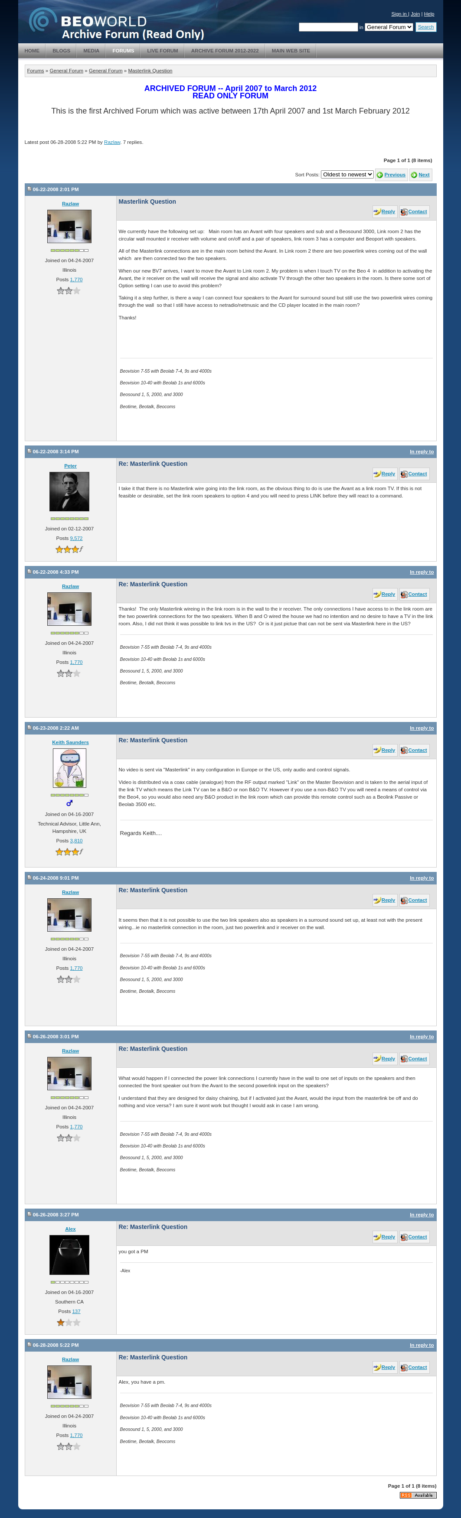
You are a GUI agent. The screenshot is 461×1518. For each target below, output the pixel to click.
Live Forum (162, 50)
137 (76, 1311)
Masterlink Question (150, 70)
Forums (123, 50)
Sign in (399, 13)
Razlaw (112, 142)
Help (429, 13)
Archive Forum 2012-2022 (225, 50)
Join (415, 13)
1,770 (76, 279)
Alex (70, 1229)
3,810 (76, 840)
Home (32, 50)
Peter (70, 465)
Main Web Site (291, 50)
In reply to (422, 451)
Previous (394, 174)
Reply (388, 211)
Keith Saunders (70, 742)
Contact (418, 211)
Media (91, 50)
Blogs (61, 50)
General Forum (66, 70)
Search (426, 26)
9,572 (76, 538)
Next (423, 174)
